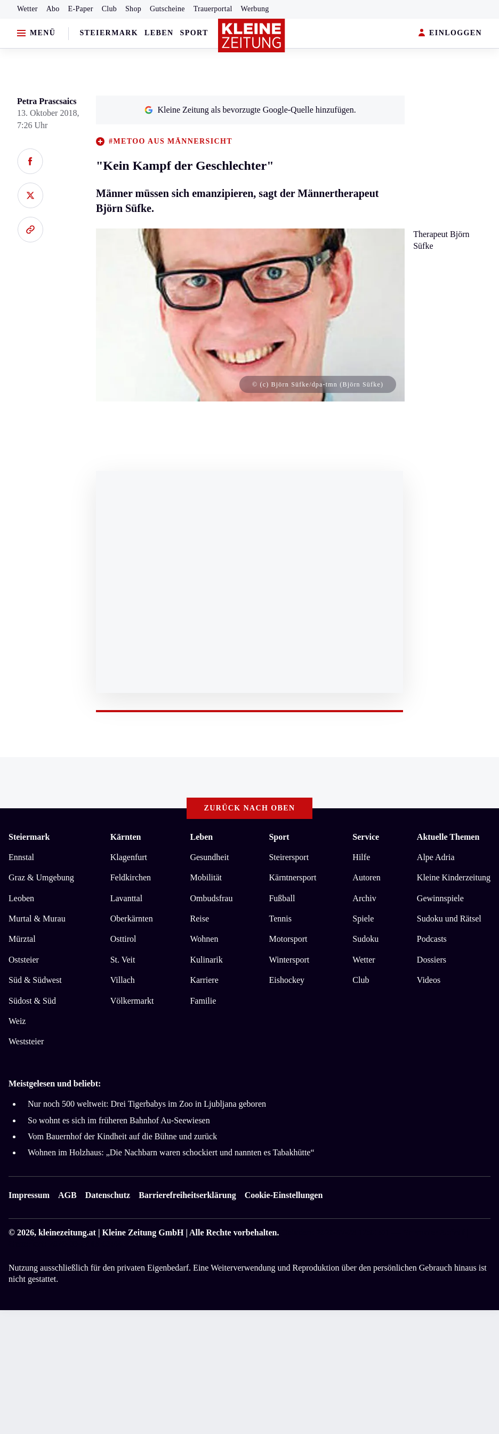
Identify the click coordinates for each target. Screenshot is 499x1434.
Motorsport (288, 938)
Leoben (21, 898)
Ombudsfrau (211, 898)
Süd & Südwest (35, 979)
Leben (158, 33)
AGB (67, 1195)
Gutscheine (167, 9)
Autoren (366, 877)
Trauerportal (213, 9)
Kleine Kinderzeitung (453, 877)
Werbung (255, 9)
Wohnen (204, 938)
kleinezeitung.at (67, 1232)
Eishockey (286, 979)
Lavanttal (126, 898)
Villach (122, 979)
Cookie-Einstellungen (284, 1195)
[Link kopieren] (30, 229)
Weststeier (26, 1041)
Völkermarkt (132, 1000)
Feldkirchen (130, 877)
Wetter (27, 9)
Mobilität (206, 877)
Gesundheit (209, 857)
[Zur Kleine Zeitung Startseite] (251, 36)
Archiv (364, 898)
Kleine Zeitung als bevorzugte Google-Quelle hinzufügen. (250, 109)
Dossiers (431, 959)
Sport (194, 33)
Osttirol (123, 938)
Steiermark (108, 33)
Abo (53, 9)
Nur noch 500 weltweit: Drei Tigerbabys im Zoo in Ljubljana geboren (147, 1103)
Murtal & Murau (37, 918)
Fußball (282, 898)
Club (109, 9)
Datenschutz (107, 1195)
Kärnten (125, 836)
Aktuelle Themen (448, 836)
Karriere (204, 979)
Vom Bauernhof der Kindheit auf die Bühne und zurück (122, 1136)
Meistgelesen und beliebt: (55, 1083)
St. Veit (122, 959)
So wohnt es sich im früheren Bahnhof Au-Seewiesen (119, 1120)
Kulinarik (206, 959)
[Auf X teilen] (30, 195)
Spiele (363, 918)
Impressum (29, 1195)
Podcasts (432, 938)
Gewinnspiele (440, 898)
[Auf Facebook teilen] (30, 161)
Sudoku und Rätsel (449, 918)
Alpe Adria (436, 857)
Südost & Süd (32, 1000)
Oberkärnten (131, 918)
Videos (428, 979)
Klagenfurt (128, 857)
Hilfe (361, 857)
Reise (199, 918)
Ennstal (21, 857)
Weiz (17, 1021)
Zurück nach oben (249, 808)
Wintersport (289, 959)
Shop (133, 9)
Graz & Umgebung (41, 877)
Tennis (280, 918)
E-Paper (80, 9)
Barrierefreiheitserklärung (187, 1195)
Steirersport (289, 857)
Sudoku (365, 938)
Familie (203, 1000)
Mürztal (22, 938)
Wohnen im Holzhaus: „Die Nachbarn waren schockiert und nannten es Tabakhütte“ (171, 1152)
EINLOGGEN (450, 33)
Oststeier (24, 959)
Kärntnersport (292, 877)
